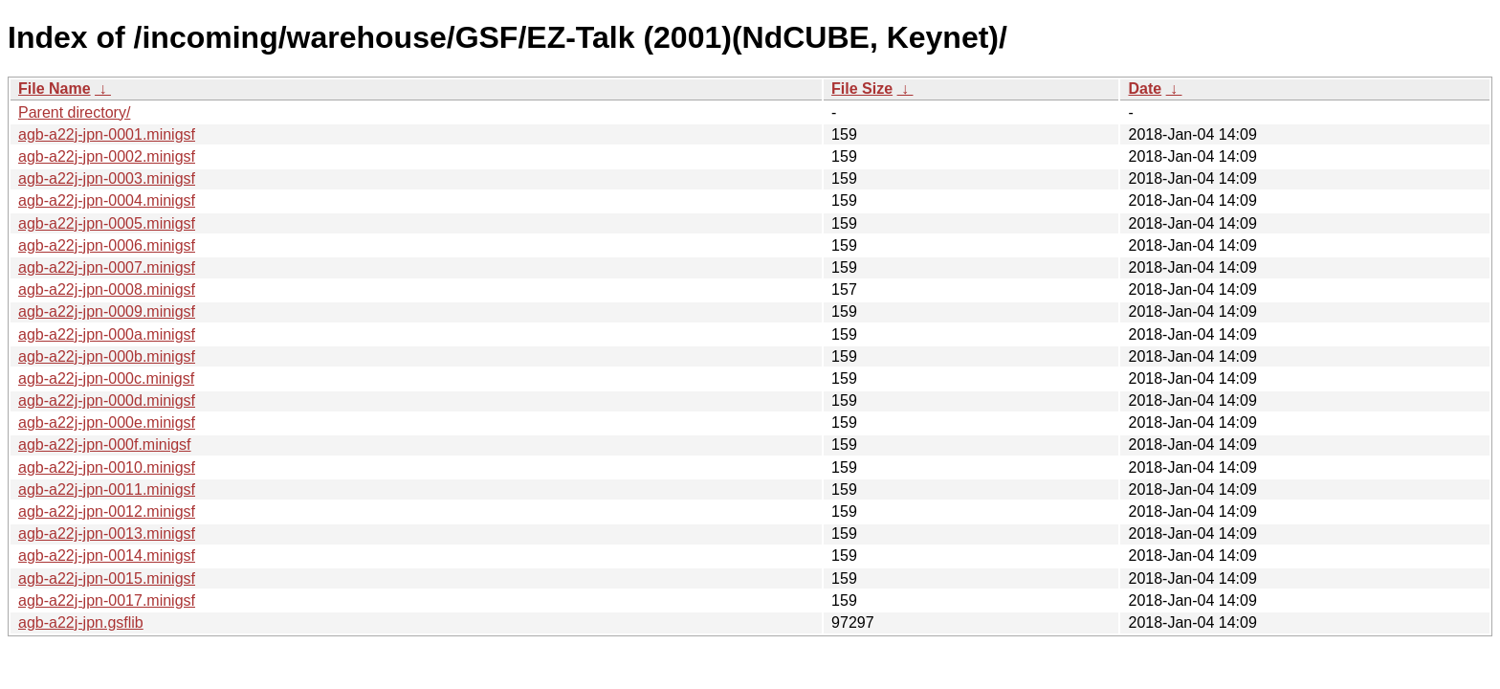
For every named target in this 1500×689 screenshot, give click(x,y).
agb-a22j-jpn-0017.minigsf (106, 600)
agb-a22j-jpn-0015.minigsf (106, 578)
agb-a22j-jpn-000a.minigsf (106, 334)
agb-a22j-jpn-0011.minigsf (106, 489)
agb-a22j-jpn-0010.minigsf (106, 467)
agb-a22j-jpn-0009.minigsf (106, 311)
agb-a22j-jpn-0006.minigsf (106, 245)
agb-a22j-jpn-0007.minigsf (106, 267)
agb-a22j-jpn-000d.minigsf (106, 400)
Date (1144, 88)
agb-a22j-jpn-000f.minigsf (104, 444)
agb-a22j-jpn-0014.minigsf (106, 555)
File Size (862, 88)
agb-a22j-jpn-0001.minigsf (106, 134)
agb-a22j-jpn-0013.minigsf (106, 533)
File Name (54, 88)
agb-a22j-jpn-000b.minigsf (106, 356)
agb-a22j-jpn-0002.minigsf (106, 156)
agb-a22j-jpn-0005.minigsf (106, 223)
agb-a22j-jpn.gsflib (80, 622)
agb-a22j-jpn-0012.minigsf (106, 511)
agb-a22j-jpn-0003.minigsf (106, 178)
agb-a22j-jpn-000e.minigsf (106, 422)
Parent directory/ (74, 112)
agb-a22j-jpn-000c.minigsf (106, 378)
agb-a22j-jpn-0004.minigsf (106, 200)
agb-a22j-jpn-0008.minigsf (106, 289)
